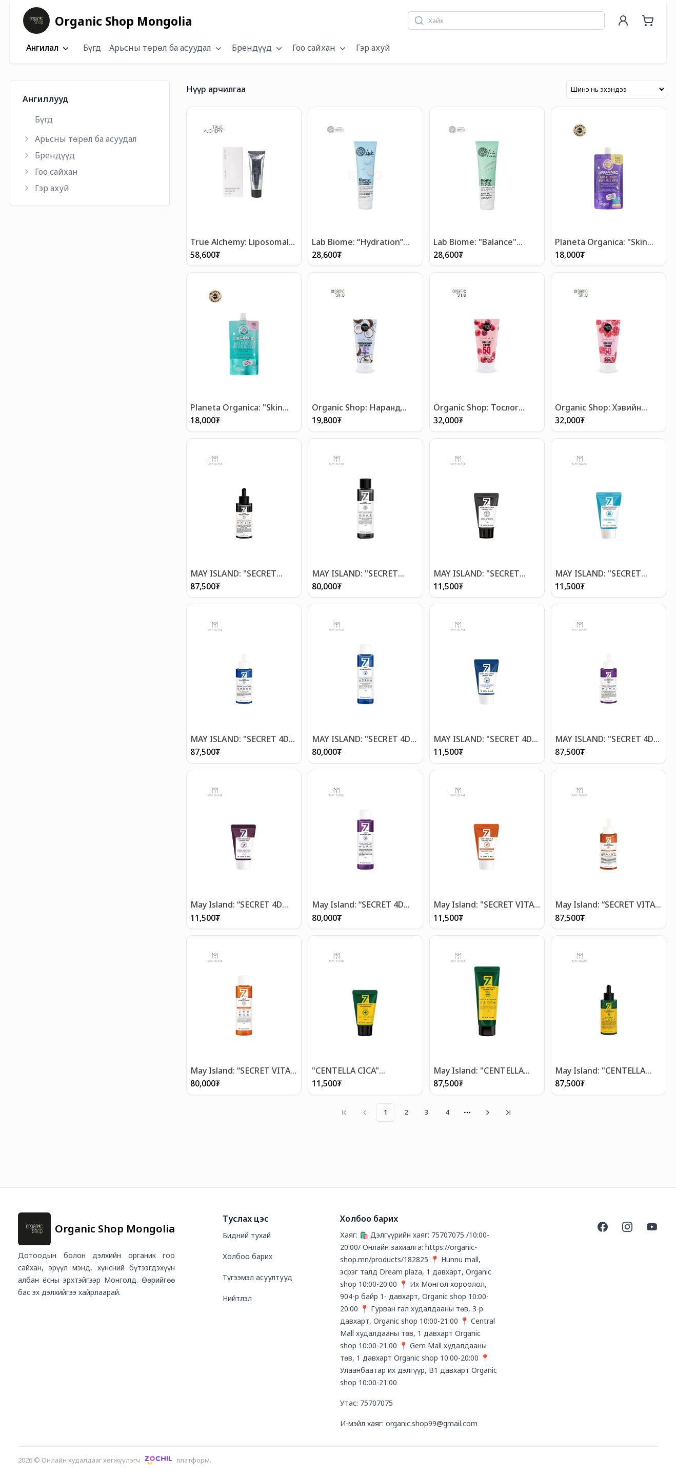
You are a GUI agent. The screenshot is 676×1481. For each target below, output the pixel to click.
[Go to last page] (508, 1112)
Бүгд (92, 47)
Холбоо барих (247, 1256)
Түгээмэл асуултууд (257, 1277)
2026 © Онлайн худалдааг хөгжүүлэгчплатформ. (114, 1459)
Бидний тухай (247, 1235)
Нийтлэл (237, 1298)
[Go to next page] (488, 1112)
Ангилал (48, 48)
